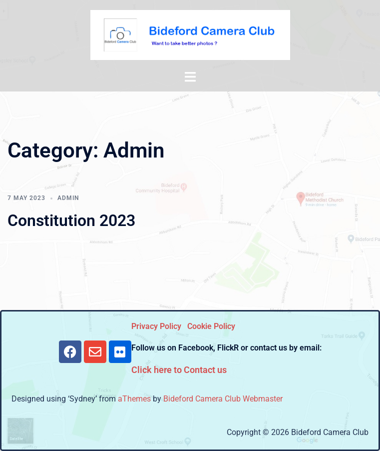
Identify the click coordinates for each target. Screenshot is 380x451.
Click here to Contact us (179, 369)
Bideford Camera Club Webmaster (223, 399)
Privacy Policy (156, 326)
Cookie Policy (211, 326)
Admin (68, 198)
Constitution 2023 (71, 220)
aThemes (134, 399)
